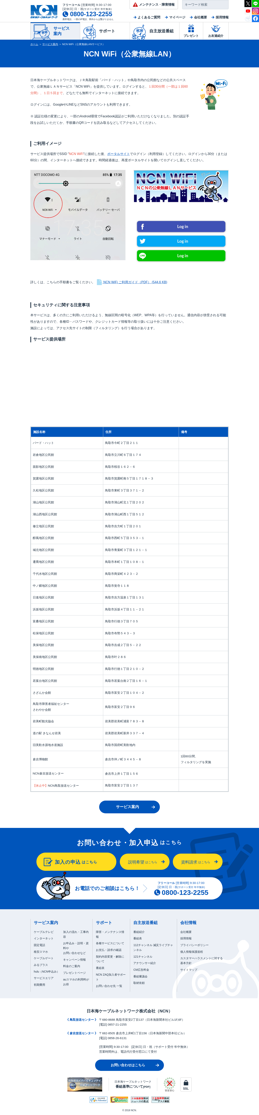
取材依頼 (139, 983)
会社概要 (200, 17)
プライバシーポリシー (194, 945)
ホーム (34, 44)
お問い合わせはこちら (128, 1065)
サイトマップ (188, 969)
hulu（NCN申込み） (46, 971)
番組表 (100, 968)
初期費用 (39, 984)
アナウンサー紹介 (144, 963)
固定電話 (39, 945)
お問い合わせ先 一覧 (109, 986)
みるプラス (41, 964)
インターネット (44, 938)
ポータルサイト (118, 154)
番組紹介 (139, 932)
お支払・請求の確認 (108, 950)
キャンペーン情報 (74, 959)
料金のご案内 (71, 966)
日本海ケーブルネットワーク (133, 1084)
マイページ (177, 17)
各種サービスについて (110, 943)
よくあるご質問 (149, 17)
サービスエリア (44, 978)
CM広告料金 (141, 969)
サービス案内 (50, 44)
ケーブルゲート (44, 958)
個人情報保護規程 (191, 951)
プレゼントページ (74, 972)
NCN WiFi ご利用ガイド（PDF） (131, 282)
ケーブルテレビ (44, 932)
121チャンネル (142, 956)
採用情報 (222, 17)
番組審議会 (140, 976)
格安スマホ (41, 951)
